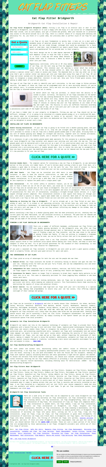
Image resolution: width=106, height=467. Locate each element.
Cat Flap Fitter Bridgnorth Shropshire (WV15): (29, 28)
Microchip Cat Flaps (60, 433)
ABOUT (79, 13)
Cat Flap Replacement (73, 429)
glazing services (86, 418)
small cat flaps (88, 400)
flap (59, 54)
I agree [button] (59, 461)
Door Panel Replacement (83, 435)
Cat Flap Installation (80, 433)
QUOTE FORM (45, 422)
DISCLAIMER (92, 13)
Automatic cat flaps (60, 331)
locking (50, 97)
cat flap (35, 41)
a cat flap (44, 34)
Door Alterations (27, 435)
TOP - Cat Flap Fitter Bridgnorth (23, 439)
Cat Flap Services (46, 431)
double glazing (19, 136)
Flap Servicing (67, 435)
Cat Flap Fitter (21, 429)
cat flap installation (75, 386)
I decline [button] (66, 461)
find (15, 370)
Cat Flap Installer (41, 433)
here (28, 388)
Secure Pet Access (53, 435)
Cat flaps (30, 262)
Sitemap (11, 452)
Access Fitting (78, 431)
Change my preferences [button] (75, 461)
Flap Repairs (40, 435)
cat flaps (65, 280)
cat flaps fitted (32, 380)
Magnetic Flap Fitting (54, 429)
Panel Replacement (63, 431)
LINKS (74, 13)
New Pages (28, 452)
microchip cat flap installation (54, 398)
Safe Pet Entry (37, 429)
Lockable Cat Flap (29, 431)
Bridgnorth (39, 303)
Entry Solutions (24, 433)
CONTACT (85, 13)
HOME (69, 13)
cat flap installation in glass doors (66, 414)
